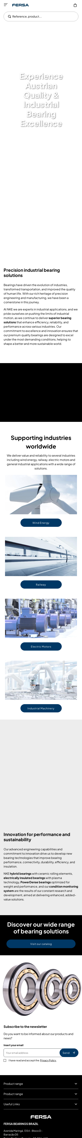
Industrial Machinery (41, 708)
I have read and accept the (33, 1060)
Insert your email (14, 1045)
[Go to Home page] (20, 5)
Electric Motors (41, 646)
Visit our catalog (41, 943)
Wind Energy (41, 522)
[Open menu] (6, 5)
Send (69, 1052)
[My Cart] (75, 5)
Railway (41, 584)
